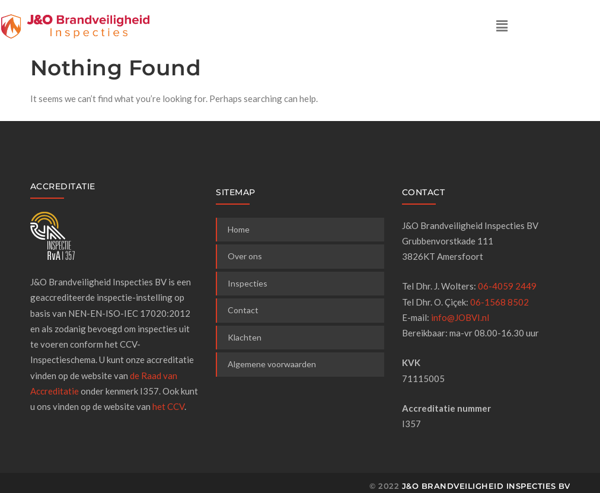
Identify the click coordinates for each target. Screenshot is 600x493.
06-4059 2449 (507, 286)
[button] (502, 26)
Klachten (244, 337)
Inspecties (247, 283)
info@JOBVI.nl (460, 317)
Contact (243, 310)
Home (239, 229)
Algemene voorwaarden (272, 364)
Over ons (245, 256)
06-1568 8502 (499, 302)
